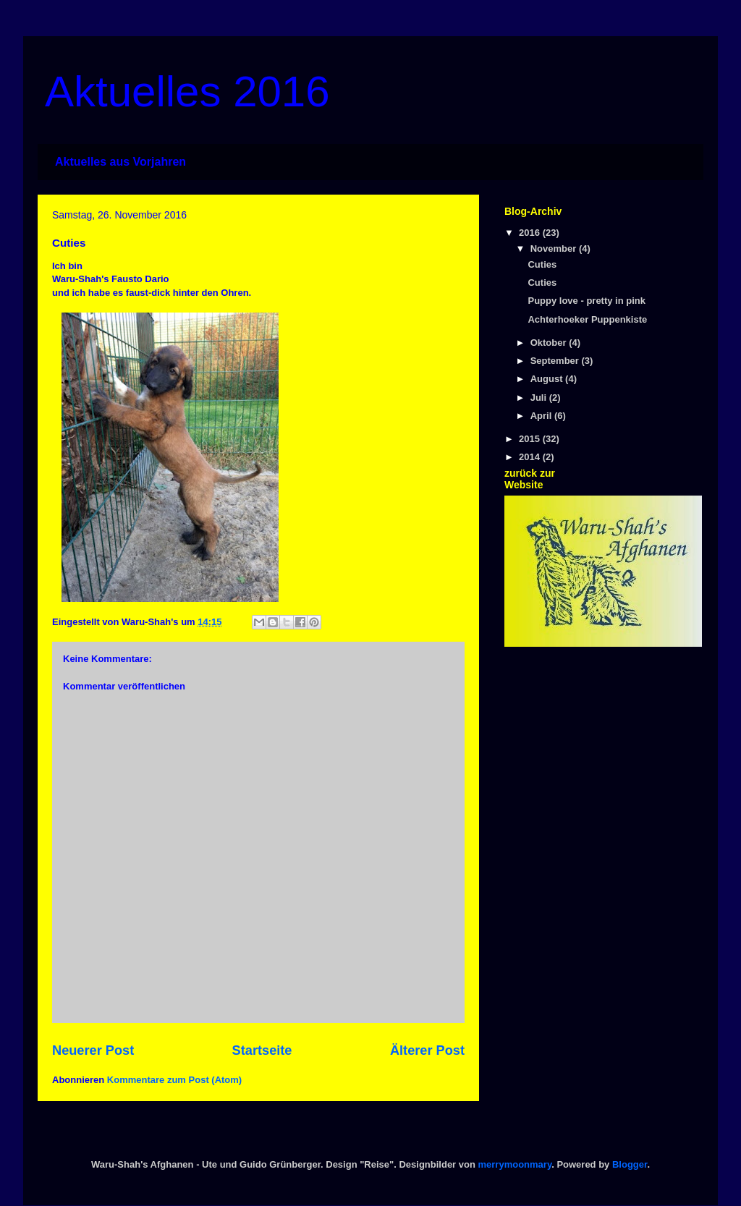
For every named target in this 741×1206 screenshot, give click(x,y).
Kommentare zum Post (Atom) (174, 1079)
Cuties (542, 264)
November (554, 248)
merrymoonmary (515, 1164)
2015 (531, 438)
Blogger (629, 1164)
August (547, 378)
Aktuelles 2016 (187, 91)
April (542, 415)
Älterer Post (427, 1050)
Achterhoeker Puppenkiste (587, 319)
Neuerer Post (93, 1050)
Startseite (262, 1050)
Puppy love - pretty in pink (586, 300)
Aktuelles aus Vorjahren (120, 162)
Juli (539, 397)
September (556, 360)
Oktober (549, 342)
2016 (531, 232)
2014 (531, 456)
